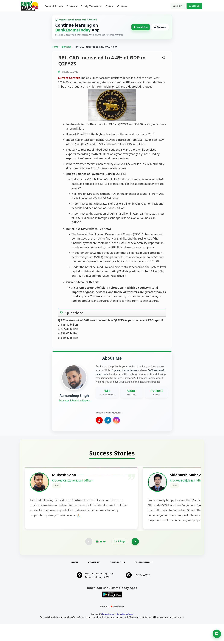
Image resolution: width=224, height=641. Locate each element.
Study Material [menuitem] (90, 6)
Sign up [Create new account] (194, 5)
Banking (66, 46)
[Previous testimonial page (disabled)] (88, 558)
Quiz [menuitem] (108, 6)
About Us (94, 579)
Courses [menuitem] (122, 6)
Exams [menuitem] (71, 6)
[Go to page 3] (104, 558)
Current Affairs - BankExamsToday (117, 631)
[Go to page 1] (97, 558)
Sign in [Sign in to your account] (177, 5)
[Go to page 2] (101, 558)
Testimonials (144, 579)
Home (55, 46)
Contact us (117, 579)
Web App (160, 27)
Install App (141, 27)
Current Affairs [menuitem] (54, 6)
